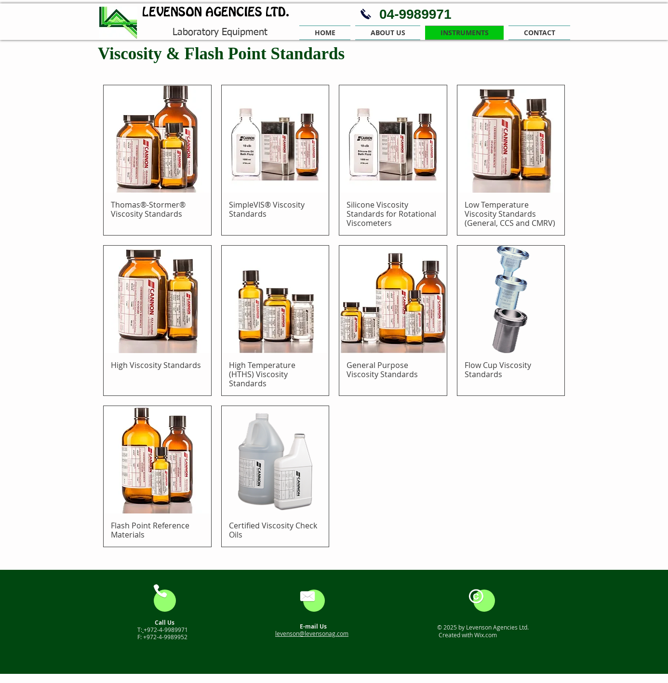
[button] (388, 33)
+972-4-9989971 (166, 629)
